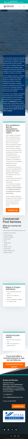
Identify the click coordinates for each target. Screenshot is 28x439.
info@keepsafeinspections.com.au (14, 393)
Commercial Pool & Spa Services (14, 362)
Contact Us (12, 207)
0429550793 (8, 391)
